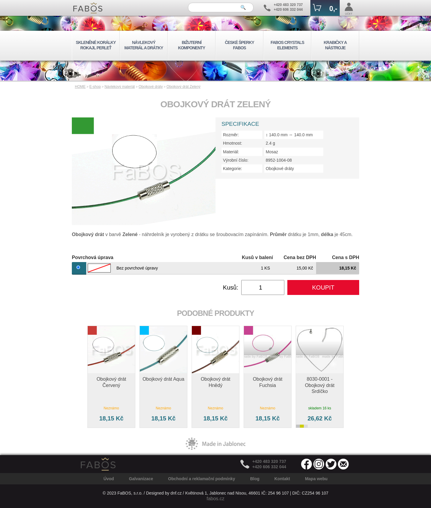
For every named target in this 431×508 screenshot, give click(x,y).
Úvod (109, 478)
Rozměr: (231, 134)
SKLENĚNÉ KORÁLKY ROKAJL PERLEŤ (96, 45)
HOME (80, 87)
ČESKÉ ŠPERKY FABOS (239, 45)
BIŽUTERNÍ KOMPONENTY (191, 45)
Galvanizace (141, 478)
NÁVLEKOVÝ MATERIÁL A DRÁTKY (143, 45)
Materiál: (231, 151)
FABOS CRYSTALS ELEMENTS (287, 45)
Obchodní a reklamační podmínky (201, 478)
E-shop (95, 87)
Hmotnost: (232, 143)
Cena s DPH (345, 257)
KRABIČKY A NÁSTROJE (335, 45)
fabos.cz (215, 498)
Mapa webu (316, 478)
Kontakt (282, 478)
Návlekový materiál (119, 87)
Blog (254, 478)
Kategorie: (232, 168)
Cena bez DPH (300, 257)
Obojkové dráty (151, 87)
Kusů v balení (257, 257)
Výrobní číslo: (235, 160)
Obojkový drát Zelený (183, 87)
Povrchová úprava (92, 257)
